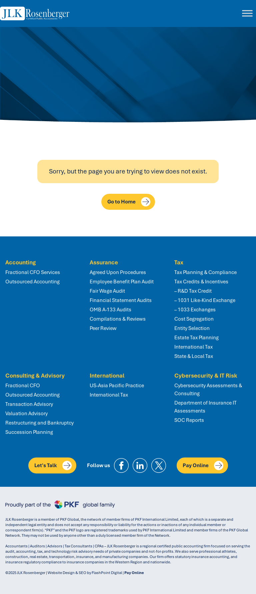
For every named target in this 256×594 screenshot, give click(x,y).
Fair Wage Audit (107, 291)
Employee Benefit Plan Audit (122, 281)
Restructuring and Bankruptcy (39, 423)
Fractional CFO (22, 385)
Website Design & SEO (67, 572)
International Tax (193, 347)
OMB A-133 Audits (110, 309)
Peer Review (103, 328)
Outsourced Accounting (32, 281)
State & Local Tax (193, 356)
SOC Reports (189, 420)
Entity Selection (192, 328)
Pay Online (203, 465)
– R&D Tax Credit (193, 291)
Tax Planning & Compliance (205, 272)
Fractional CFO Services (32, 272)
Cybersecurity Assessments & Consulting (208, 389)
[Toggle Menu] (247, 13)
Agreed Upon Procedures (118, 272)
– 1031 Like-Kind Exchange (204, 300)
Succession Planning (29, 432)
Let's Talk (53, 465)
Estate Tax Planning (196, 337)
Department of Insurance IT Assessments (205, 407)
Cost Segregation (194, 319)
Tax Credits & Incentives (201, 281)
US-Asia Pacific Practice (117, 385)
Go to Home (128, 201)
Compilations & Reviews (118, 319)
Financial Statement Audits (121, 300)
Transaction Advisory (29, 404)
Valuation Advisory (26, 413)
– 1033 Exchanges (195, 309)
